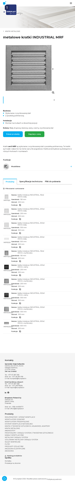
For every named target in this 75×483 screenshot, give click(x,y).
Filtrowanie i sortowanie (13, 189)
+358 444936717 (17, 407)
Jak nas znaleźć (11, 371)
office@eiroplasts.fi (17, 409)
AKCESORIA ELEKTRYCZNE (15, 449)
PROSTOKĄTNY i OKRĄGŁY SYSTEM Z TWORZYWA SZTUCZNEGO (29, 433)
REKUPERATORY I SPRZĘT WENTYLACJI (20, 417)
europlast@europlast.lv (18, 378)
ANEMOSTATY (10, 431)
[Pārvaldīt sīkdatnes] (4, 478)
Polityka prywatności (54, 479)
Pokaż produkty (13, 134)
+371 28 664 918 (17, 377)
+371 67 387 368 (13, 384)
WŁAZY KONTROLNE (12, 442)
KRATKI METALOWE (12, 31)
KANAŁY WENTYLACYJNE (14, 435)
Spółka (8, 458)
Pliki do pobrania (52, 181)
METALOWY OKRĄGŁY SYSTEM (16, 437)
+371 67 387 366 (13, 375)
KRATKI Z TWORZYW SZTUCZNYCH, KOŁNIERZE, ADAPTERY (27, 426)
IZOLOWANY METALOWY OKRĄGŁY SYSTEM (21, 440)
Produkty (10, 182)
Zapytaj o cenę (34, 134)
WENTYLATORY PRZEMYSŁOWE (17, 422)
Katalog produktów (13, 456)
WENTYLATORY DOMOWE (15, 419)
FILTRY (7, 444)
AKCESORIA (9, 451)
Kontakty (8, 461)
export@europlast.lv (17, 387)
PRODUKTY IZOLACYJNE (14, 446)
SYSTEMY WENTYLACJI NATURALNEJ (19, 424)
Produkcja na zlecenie (12, 463)
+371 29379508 (17, 386)
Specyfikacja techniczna (30, 181)
